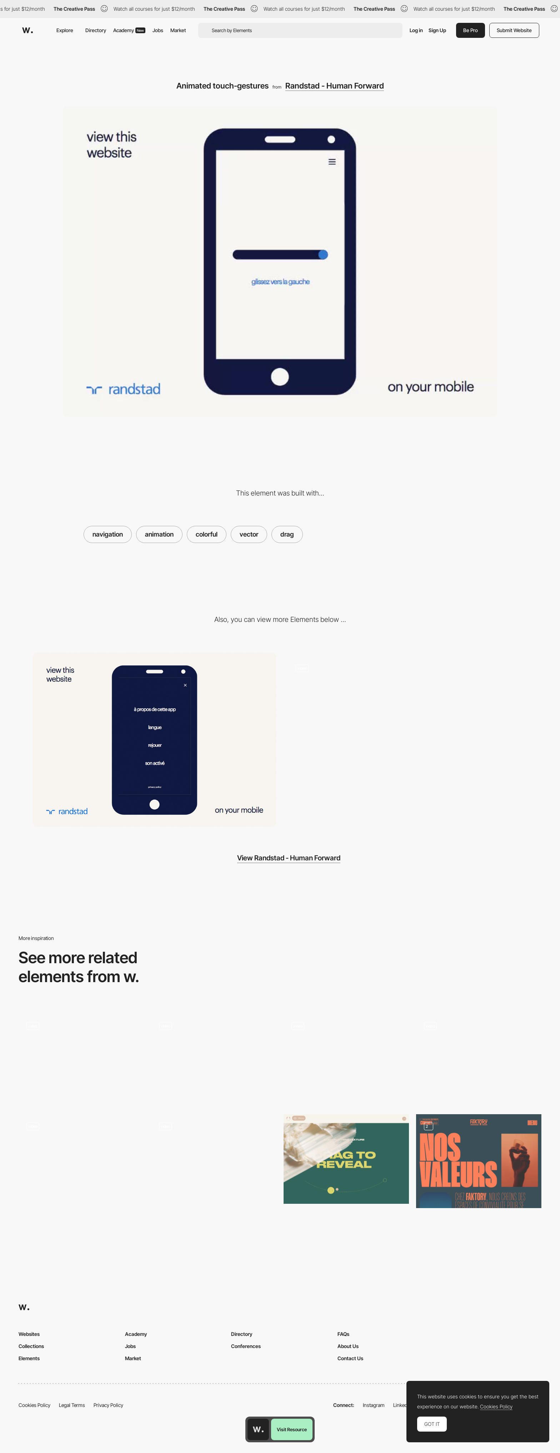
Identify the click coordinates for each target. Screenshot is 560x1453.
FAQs (343, 1334)
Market (178, 30)
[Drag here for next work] (81, 1159)
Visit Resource (292, 1429)
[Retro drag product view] (81, 1058)
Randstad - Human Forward (334, 86)
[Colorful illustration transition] (213, 1058)
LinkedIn (402, 1405)
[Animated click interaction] (213, 1159)
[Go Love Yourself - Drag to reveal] (346, 1159)
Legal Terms (72, 1405)
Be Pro (470, 30)
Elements (29, 1358)
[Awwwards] (27, 30)
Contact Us (350, 1358)
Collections (31, 1346)
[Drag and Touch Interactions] (478, 1058)
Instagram (374, 1405)
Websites (29, 1334)
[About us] (478, 1161)
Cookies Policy (34, 1405)
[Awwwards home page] (258, 1429)
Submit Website (514, 30)
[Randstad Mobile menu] (154, 740)
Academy (129, 30)
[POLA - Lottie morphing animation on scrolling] (346, 1058)
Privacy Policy (108, 1405)
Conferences (246, 1346)
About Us (348, 1346)
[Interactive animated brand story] (406, 740)
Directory (95, 30)
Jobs (157, 30)
